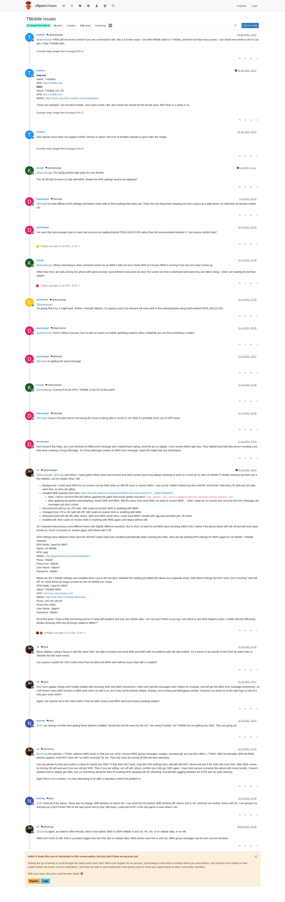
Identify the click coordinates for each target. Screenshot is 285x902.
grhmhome (42, 299)
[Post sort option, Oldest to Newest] (236, 25)
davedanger (43, 199)
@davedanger (55, 35)
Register (33, 881)
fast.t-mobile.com (53, 83)
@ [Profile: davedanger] (45, 39)
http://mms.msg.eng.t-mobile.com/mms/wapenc (72, 98)
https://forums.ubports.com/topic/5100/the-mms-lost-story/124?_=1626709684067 (127, 493)
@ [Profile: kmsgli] (41, 203)
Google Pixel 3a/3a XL (38, 25)
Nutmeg (41, 720)
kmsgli (40, 168)
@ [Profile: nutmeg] (42, 753)
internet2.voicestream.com (58, 593)
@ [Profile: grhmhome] (44, 332)
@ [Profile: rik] (39, 725)
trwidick (41, 35)
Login (45, 881)
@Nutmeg (47, 749)
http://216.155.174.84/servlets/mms (66, 597)
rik (38, 470)
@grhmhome (58, 328)
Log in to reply (250, 25)
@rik (44, 647)
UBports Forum (46, 6)
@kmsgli (56, 199)
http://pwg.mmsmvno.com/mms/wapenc (68, 556)
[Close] (256, 857)
